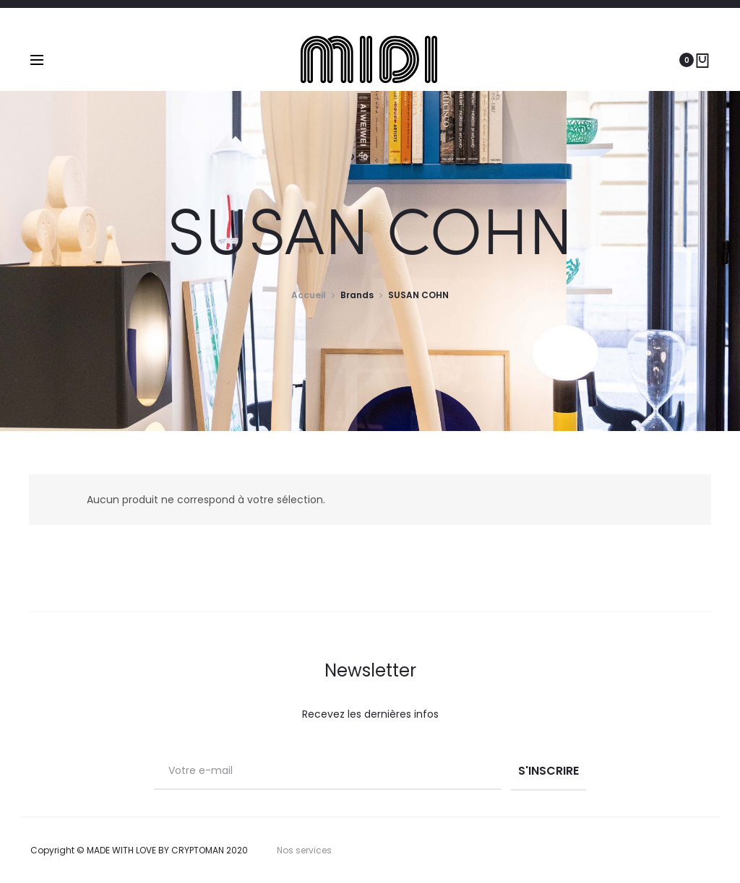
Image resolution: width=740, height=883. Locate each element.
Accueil (308, 295)
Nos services (304, 850)
